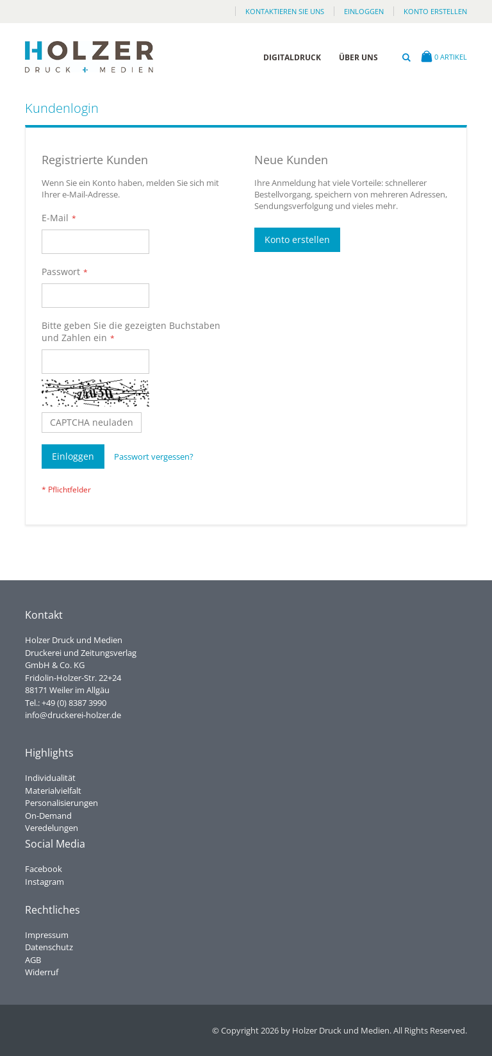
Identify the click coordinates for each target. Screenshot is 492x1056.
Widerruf (41, 972)
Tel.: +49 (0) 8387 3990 (65, 702)
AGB (33, 960)
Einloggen (364, 11)
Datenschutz (49, 947)
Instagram (44, 881)
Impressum (47, 935)
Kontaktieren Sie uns (284, 11)
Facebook (43, 869)
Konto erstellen (435, 11)
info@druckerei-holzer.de (73, 715)
